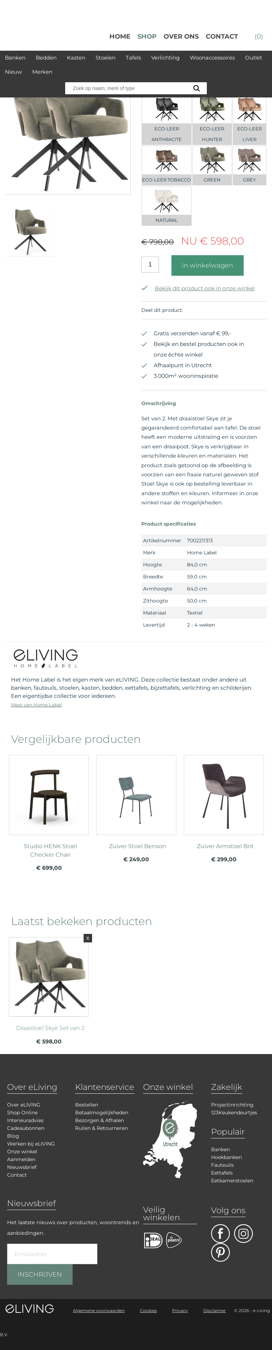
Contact (222, 36)
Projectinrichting (232, 1105)
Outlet (253, 57)
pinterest (220, 1252)
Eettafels (222, 1173)
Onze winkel (22, 1151)
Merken (42, 71)
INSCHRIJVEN (40, 1274)
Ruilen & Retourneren (101, 1128)
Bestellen (86, 1105)
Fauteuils (222, 1165)
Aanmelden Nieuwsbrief (21, 1163)
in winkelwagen (207, 265)
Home (119, 36)
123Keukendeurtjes (234, 1112)
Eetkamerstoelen (232, 1180)
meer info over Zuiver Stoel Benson (136, 808)
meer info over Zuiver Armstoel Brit (223, 808)
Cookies (148, 1310)
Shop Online (22, 1112)
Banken (15, 57)
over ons (181, 36)
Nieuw (13, 71)
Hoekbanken (226, 1157)
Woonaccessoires (212, 57)
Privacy (180, 1310)
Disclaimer (214, 1310)
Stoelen (105, 57)
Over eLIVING (23, 1105)
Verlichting (165, 57)
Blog (13, 1136)
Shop (147, 36)
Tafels (133, 57)
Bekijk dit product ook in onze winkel (198, 288)
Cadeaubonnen (25, 1128)
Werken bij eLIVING (31, 1144)
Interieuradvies (25, 1120)
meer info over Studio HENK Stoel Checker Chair (48, 808)
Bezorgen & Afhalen (99, 1120)
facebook (220, 1233)
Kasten (76, 57)
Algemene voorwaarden (99, 1310)
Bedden (46, 57)
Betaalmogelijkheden (101, 1112)
